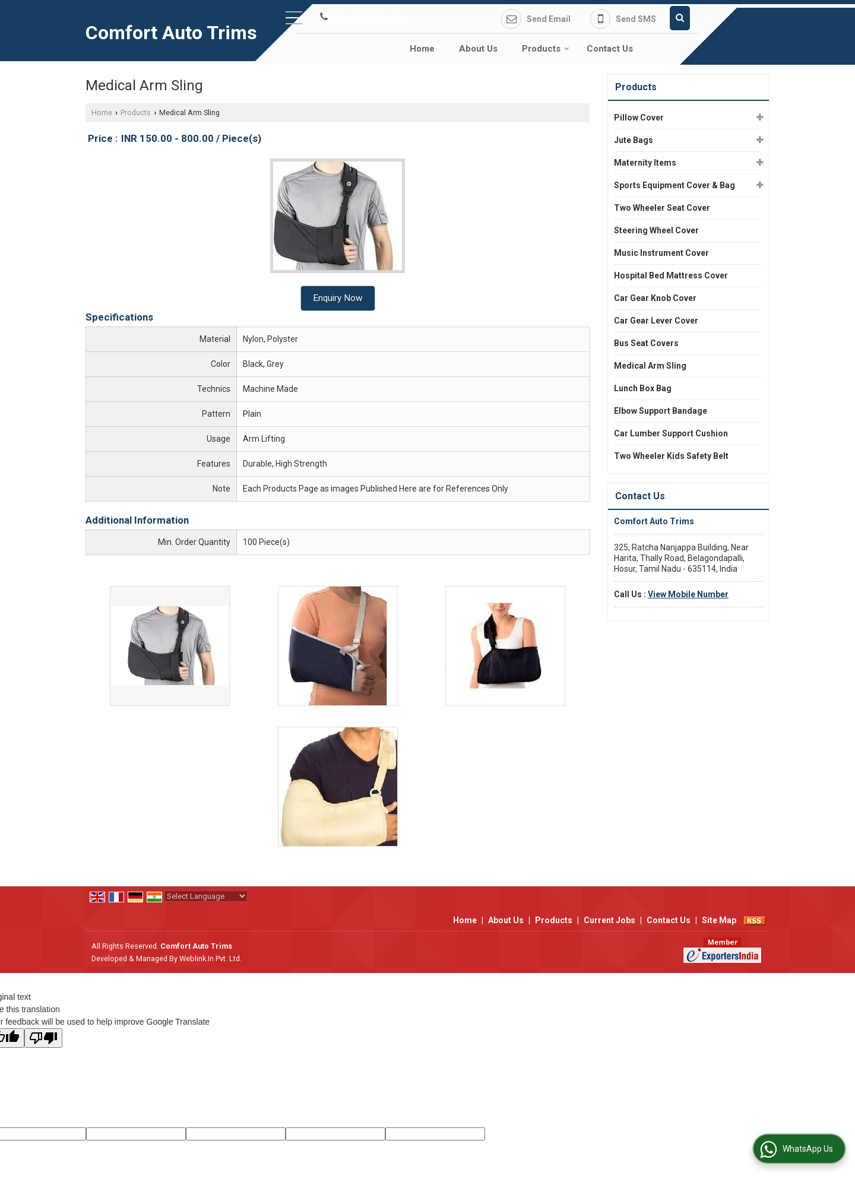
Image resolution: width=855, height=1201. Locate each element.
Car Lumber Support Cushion (671, 433)
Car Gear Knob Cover (655, 298)
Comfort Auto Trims (171, 32)
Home (422, 48)
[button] (370, 16)
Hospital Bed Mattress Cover (671, 275)
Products (545, 48)
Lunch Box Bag (643, 388)
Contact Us (610, 48)
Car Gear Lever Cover (656, 320)
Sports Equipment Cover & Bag (674, 185)
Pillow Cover (639, 117)
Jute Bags (633, 140)
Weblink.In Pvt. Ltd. (210, 958)
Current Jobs (609, 920)
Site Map (719, 920)
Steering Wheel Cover (656, 230)
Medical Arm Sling (650, 365)
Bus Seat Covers (646, 343)
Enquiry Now (338, 298)
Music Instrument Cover (661, 253)
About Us (478, 48)
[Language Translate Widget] (206, 896)
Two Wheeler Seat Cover (662, 208)
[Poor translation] (43, 1038)
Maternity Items (645, 162)
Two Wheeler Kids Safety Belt (671, 456)
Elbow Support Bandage (660, 411)
